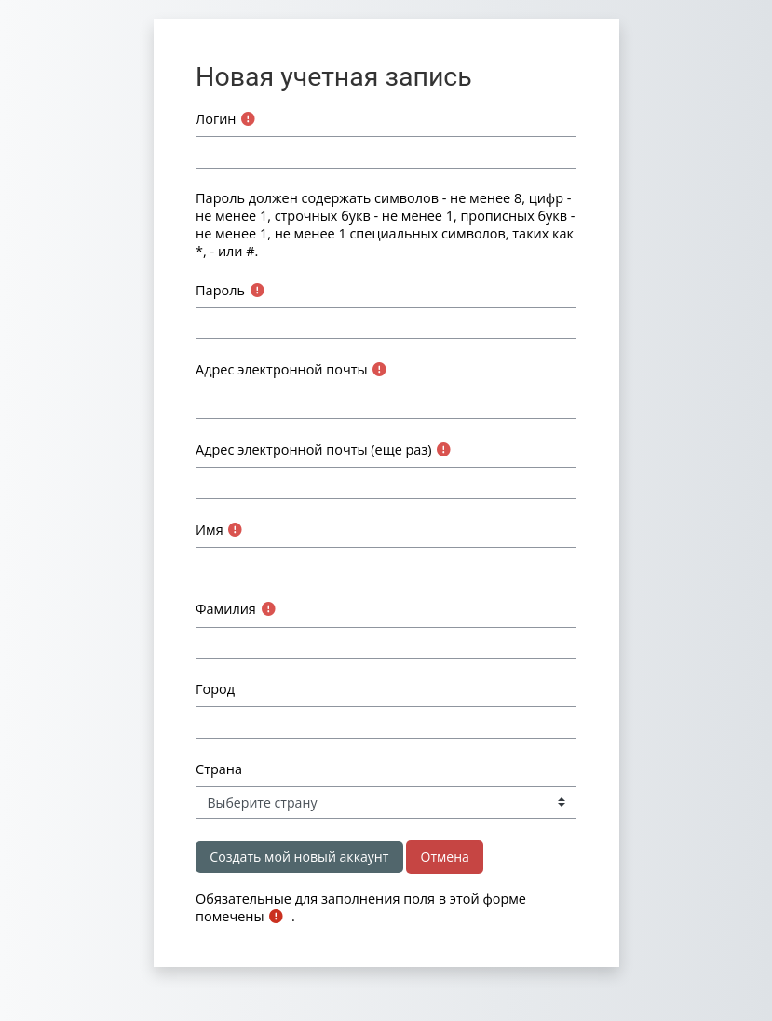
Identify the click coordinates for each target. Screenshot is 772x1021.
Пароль (220, 290)
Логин (216, 119)
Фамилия (226, 609)
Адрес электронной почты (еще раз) (314, 449)
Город (215, 689)
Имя (209, 529)
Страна (219, 769)
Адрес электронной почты (281, 369)
